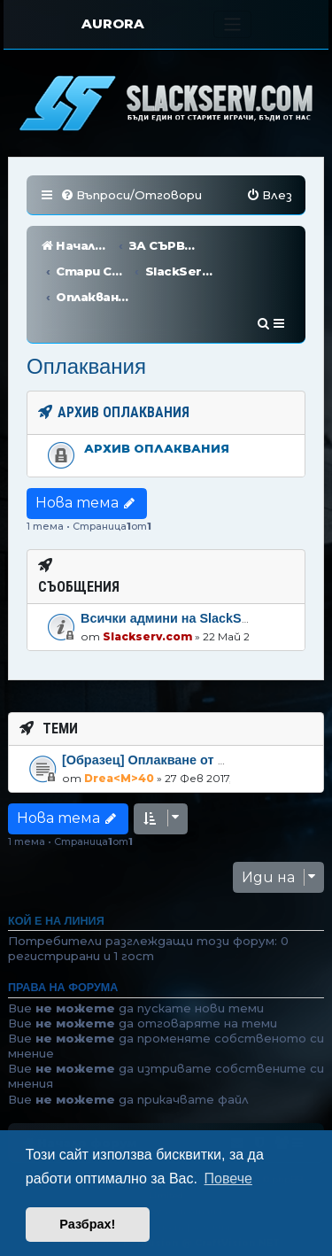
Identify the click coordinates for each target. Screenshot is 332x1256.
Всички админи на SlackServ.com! (187, 567)
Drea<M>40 (119, 726)
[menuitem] (131, 195)
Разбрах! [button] (87, 1224)
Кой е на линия (56, 870)
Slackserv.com (147, 585)
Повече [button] (228, 1178)
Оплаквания (86, 315)
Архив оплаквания (156, 397)
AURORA (112, 23)
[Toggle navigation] (232, 24)
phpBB (163, 1128)
